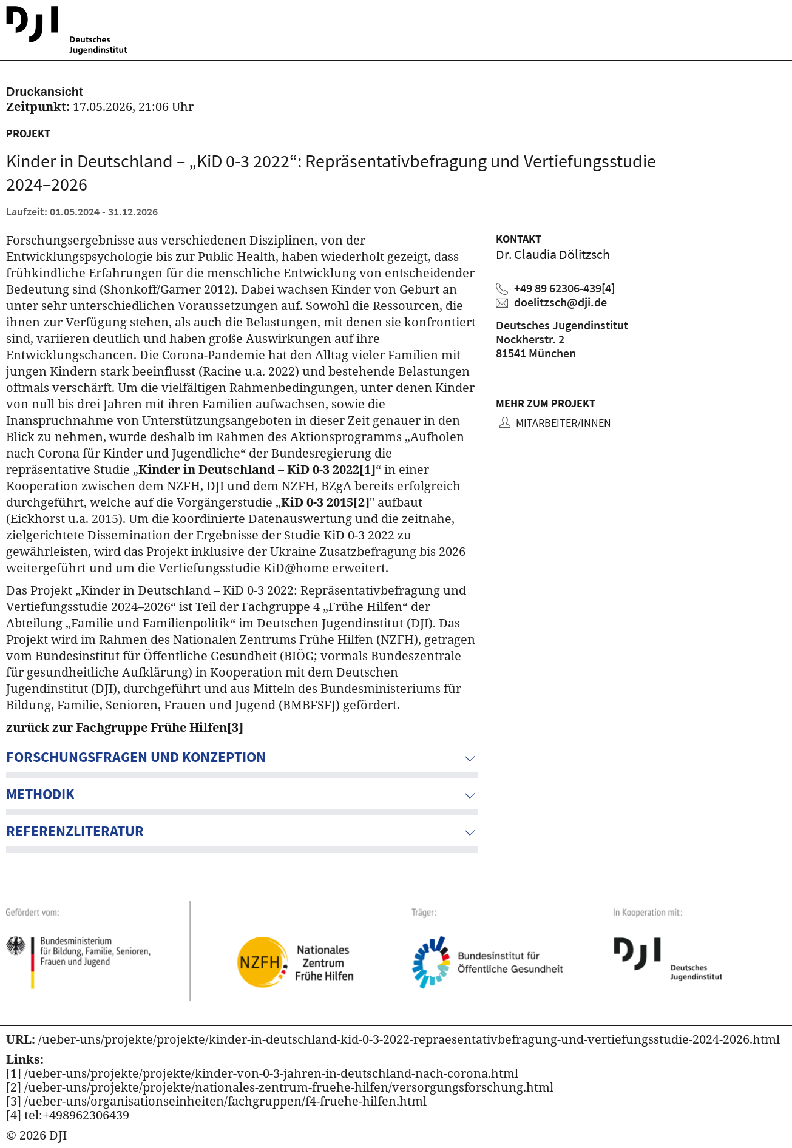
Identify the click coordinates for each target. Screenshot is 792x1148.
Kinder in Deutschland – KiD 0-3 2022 (257, 469)
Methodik (40, 794)
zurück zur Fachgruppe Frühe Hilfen (124, 727)
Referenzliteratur (75, 831)
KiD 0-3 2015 (325, 502)
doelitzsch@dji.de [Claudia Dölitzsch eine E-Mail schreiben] (560, 301)
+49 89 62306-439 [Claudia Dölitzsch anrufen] (564, 287)
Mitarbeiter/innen (562, 423)
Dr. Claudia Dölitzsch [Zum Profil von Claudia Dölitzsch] (553, 254)
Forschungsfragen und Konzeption (136, 757)
